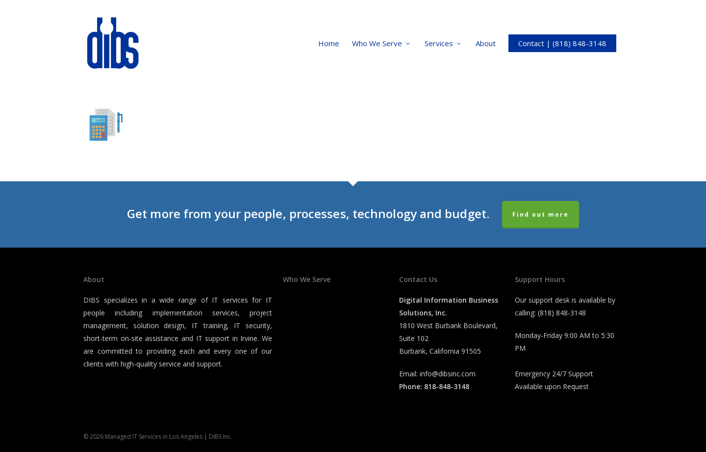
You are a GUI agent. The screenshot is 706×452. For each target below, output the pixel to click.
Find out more (540, 214)
